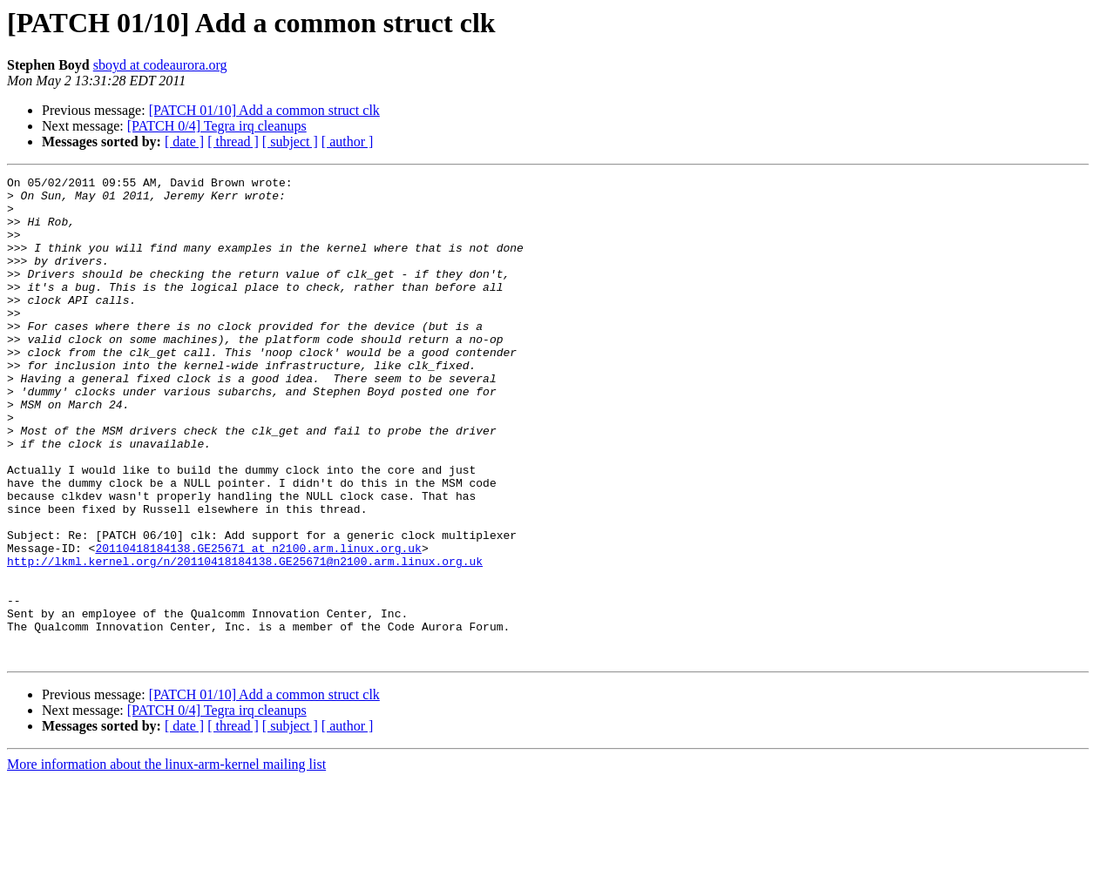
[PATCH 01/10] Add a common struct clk (264, 110)
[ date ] (184, 141)
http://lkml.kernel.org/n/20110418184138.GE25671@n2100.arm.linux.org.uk (245, 639)
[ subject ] (290, 141)
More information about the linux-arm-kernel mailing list (166, 860)
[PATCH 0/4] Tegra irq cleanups (217, 125)
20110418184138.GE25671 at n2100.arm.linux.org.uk (258, 623)
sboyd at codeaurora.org (160, 64)
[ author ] (347, 141)
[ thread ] (233, 141)
